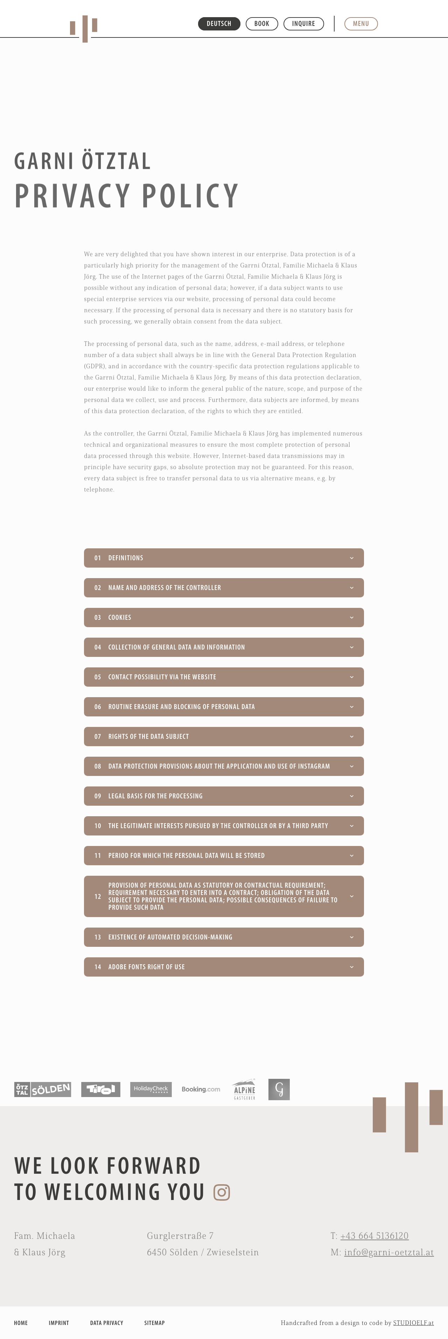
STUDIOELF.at (413, 1323)
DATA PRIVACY (107, 1323)
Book (262, 23)
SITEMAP (155, 1323)
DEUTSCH (219, 23)
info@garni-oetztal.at (389, 1252)
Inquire (303, 23)
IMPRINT (59, 1323)
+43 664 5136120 (375, 1235)
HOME (21, 1323)
